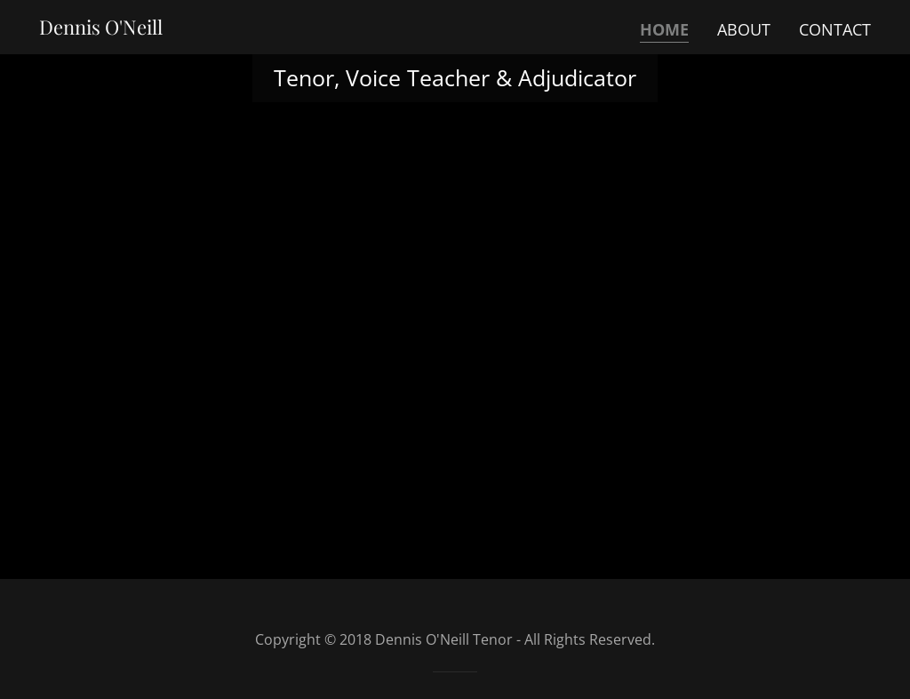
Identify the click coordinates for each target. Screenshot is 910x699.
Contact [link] (835, 29)
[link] (101, 28)
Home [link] (664, 29)
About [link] (743, 29)
